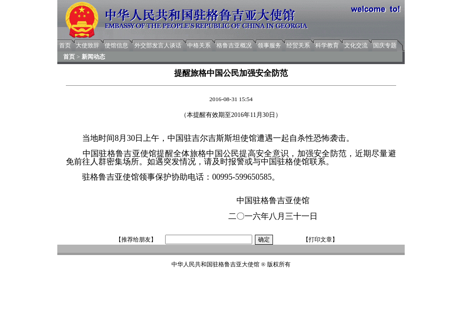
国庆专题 (385, 45)
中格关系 (199, 45)
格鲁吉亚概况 (234, 45)
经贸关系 (298, 45)
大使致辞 (87, 45)
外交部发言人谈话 (157, 45)
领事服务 (269, 45)
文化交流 (356, 45)
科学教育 (327, 45)
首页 (65, 45)
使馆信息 (116, 45)
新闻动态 (93, 56)
